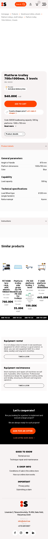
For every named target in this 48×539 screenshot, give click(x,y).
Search (18, 4)
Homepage (5, 14)
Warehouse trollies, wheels (30, 14)
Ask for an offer (23, 431)
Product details (12, 134)
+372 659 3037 (24, 526)
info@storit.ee (24, 521)
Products (15, 14)
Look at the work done (23, 438)
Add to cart (20, 104)
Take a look (24, 357)
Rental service (24, 456)
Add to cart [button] (18, 318)
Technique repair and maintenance (24, 460)
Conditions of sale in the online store (24, 471)
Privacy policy (24, 486)
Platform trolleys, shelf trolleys (12, 17)
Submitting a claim (24, 490)
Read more (9, 126)
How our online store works (24, 475)
